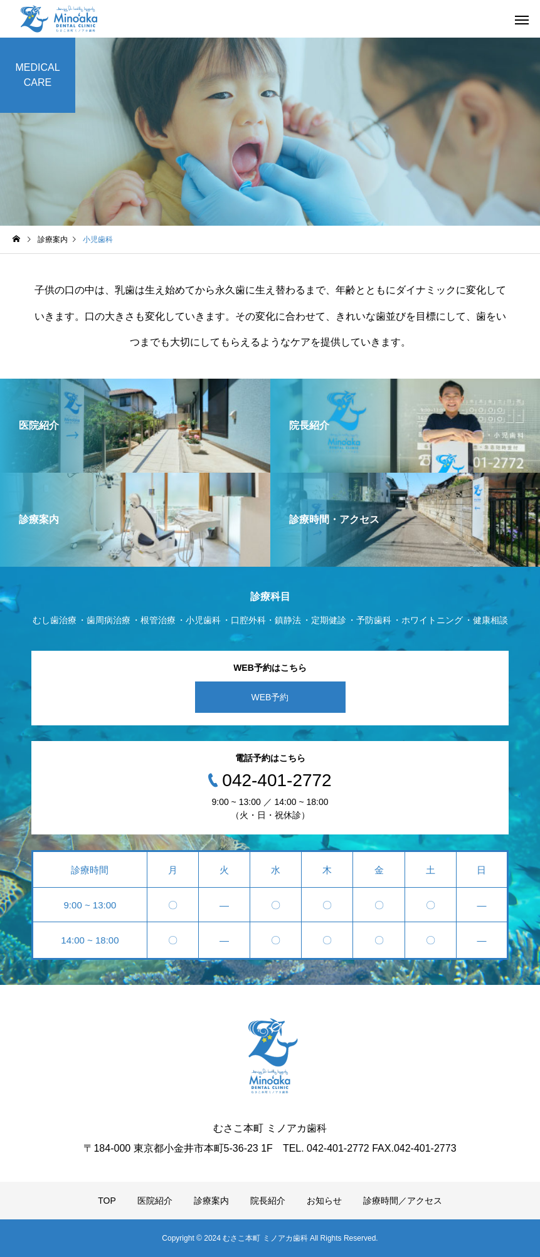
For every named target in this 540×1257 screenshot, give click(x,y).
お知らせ (324, 1201)
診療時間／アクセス (402, 1201)
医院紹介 (154, 1201)
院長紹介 (267, 1201)
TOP (107, 1201)
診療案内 (211, 1201)
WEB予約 (270, 697)
